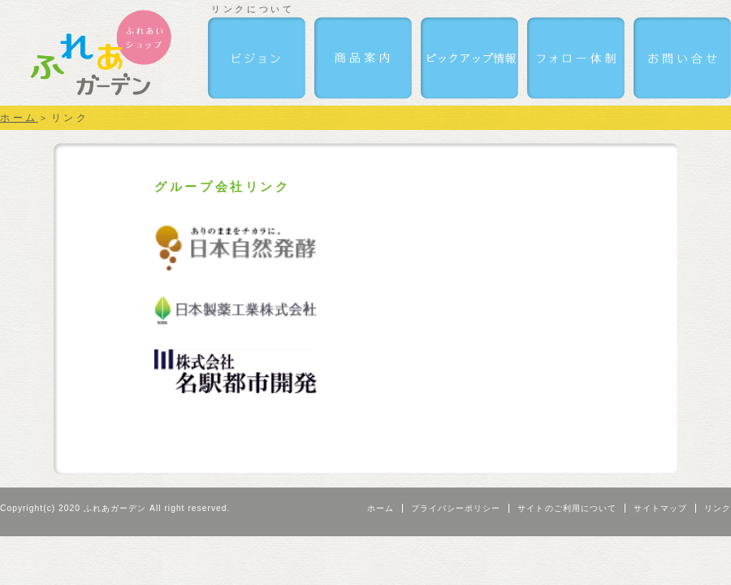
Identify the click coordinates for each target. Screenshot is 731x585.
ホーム (19, 118)
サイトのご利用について (566, 508)
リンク (717, 508)
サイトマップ (660, 508)
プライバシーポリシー (455, 508)
